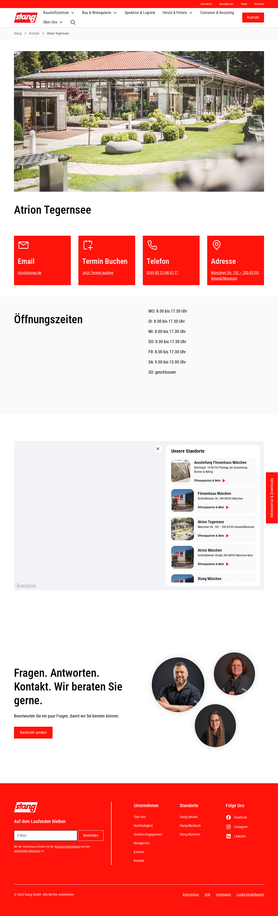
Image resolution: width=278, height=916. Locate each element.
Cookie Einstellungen (250, 894)
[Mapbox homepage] (25, 586)
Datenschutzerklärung (67, 846)
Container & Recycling (217, 12)
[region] (139, 515)
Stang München (190, 834)
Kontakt (253, 17)
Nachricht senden (33, 732)
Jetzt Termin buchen (97, 272)
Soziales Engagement (148, 834)
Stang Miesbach (190, 825)
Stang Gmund (188, 817)
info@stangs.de (29, 272)
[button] (59, 13)
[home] (26, 18)
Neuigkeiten (142, 843)
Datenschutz (191, 894)
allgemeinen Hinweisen (27, 851)
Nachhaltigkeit (143, 825)
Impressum (223, 894)
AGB (207, 894)
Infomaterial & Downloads (271, 498)
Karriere (139, 852)
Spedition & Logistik (140, 12)
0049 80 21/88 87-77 (162, 272)
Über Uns (140, 817)
